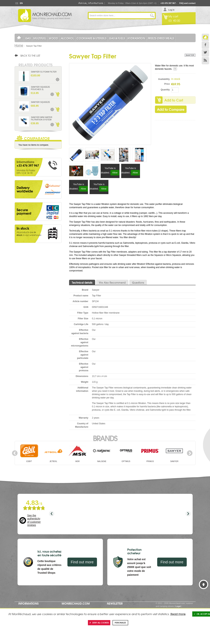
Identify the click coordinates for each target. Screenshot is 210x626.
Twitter (205, 53)
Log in (171, 10)
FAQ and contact (187, 3)
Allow (115, 172)
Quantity (165, 89)
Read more (178, 614)
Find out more (82, 562)
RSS (205, 60)
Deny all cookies (99, 622)
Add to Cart (173, 100)
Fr (17, 3)
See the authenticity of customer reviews (34, 520)
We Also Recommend (112, 282)
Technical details (82, 282)
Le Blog (205, 37)
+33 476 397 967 (168, 3)
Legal (178, 606)
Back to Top (203, 584)
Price (167, 84)
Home (19, 45)
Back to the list (30, 55)
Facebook (205, 45)
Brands (105, 438)
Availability (164, 79)
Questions (138, 282)
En (21, 3)
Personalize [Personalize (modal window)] (120, 622)
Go (152, 15)
